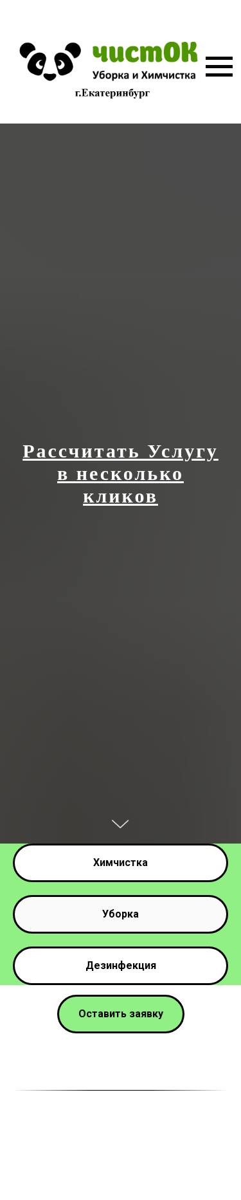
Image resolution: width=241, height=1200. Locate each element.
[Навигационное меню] (219, 67)
